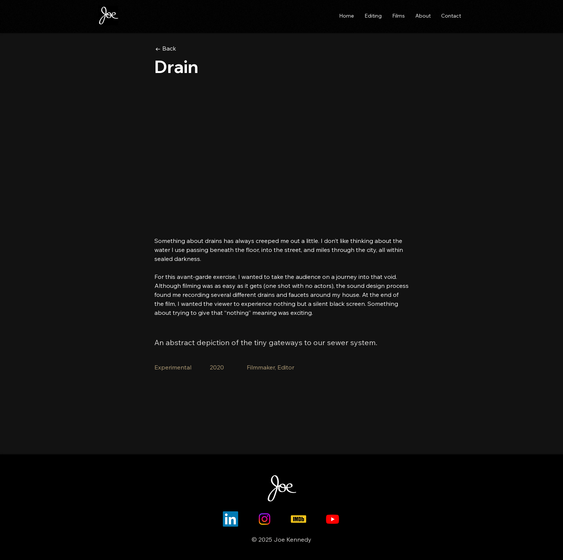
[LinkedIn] (230, 519)
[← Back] (182, 48)
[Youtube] (332, 519)
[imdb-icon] (298, 519)
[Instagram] (264, 519)
